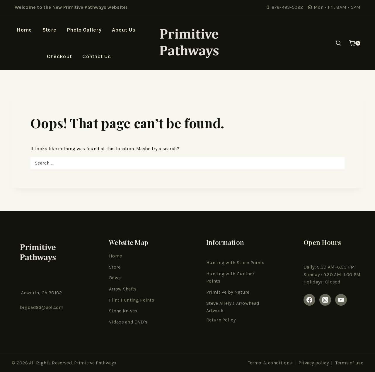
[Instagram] (325, 300)
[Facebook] (309, 300)
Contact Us (96, 56)
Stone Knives (123, 311)
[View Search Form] (338, 43)
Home (24, 30)
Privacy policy (314, 363)
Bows (115, 278)
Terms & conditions (270, 363)
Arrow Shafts (123, 289)
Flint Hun (119, 300)
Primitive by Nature (228, 292)
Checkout (59, 56)
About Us (123, 30)
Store (49, 30)
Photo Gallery (84, 30)
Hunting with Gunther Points (230, 277)
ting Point (141, 300)
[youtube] (341, 300)
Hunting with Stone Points (235, 262)
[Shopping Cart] (354, 43)
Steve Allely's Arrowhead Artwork (232, 307)
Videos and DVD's (128, 322)
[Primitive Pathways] (187, 43)
